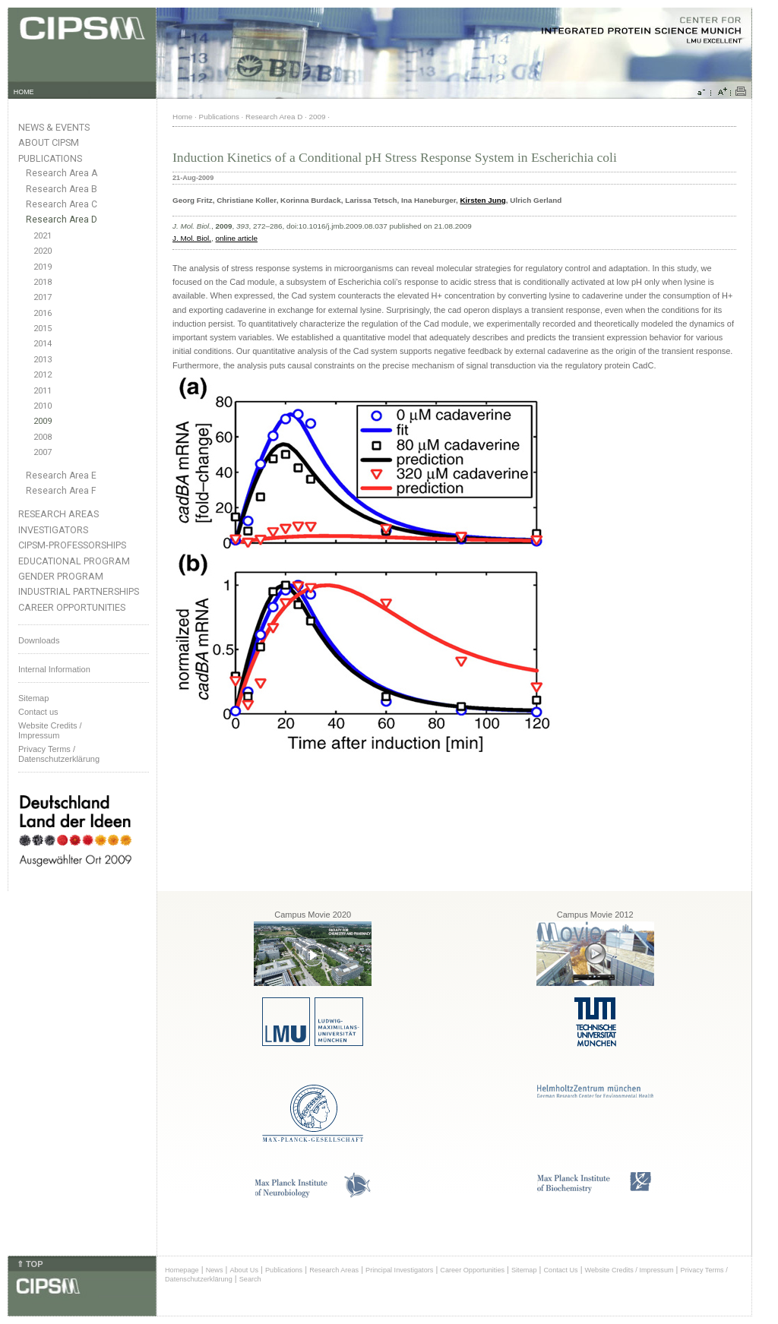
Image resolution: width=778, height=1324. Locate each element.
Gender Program (60, 576)
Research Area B (61, 189)
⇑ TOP (30, 1264)
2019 (42, 267)
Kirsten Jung (482, 200)
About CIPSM (48, 142)
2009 (42, 421)
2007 (42, 452)
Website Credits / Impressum (629, 1270)
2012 (42, 375)
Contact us (38, 711)
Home (182, 116)
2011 (42, 391)
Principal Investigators (399, 1270)
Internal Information (54, 669)
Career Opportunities (71, 607)
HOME (24, 92)
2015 (42, 328)
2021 (42, 236)
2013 (42, 360)
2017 (42, 297)
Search (250, 1279)
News (214, 1270)
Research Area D (61, 219)
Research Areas (58, 514)
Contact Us (560, 1270)
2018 (42, 282)
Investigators (53, 530)
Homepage (182, 1270)
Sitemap (33, 698)
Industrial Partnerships (78, 591)
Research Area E (61, 475)
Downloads (38, 640)
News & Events (54, 127)
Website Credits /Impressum (50, 730)
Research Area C (61, 204)
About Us (243, 1270)
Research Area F (61, 490)
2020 (42, 251)
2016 (42, 313)
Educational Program (74, 561)
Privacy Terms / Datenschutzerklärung (59, 753)
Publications (50, 158)
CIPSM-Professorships (72, 545)
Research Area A (61, 173)
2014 (42, 344)
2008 (42, 437)
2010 (42, 406)
